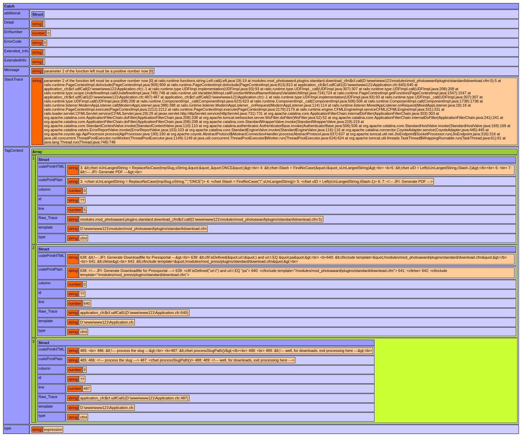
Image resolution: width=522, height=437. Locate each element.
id (39, 199)
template (45, 227)
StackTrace (13, 79)
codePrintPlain (50, 180)
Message (11, 70)
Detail (9, 22)
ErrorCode (13, 41)
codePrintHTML (51, 166)
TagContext (13, 150)
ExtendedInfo (15, 60)
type (41, 237)
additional (12, 13)
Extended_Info (16, 51)
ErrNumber (13, 32)
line (41, 208)
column (44, 189)
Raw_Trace (47, 218)
